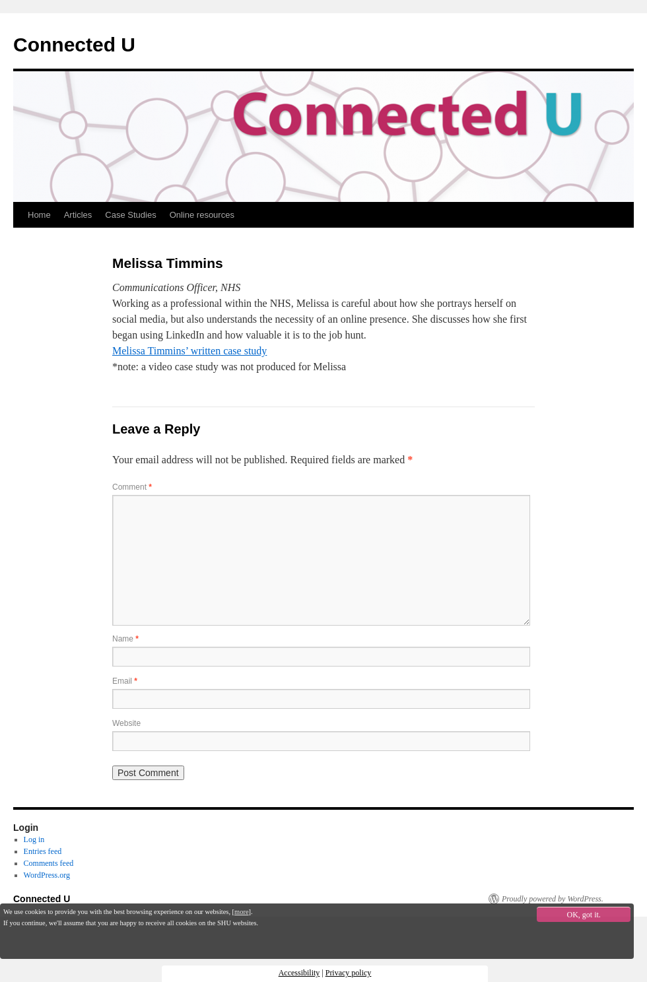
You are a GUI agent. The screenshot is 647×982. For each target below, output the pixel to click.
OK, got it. (584, 914)
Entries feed (43, 851)
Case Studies (130, 215)
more (241, 911)
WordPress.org (47, 875)
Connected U (74, 44)
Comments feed (49, 863)
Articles (78, 215)
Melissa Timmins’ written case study (189, 350)
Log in (34, 839)
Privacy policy (348, 972)
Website (126, 723)
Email (124, 681)
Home (39, 215)
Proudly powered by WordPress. (552, 898)
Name (125, 638)
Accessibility (299, 972)
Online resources (202, 215)
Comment (132, 487)
